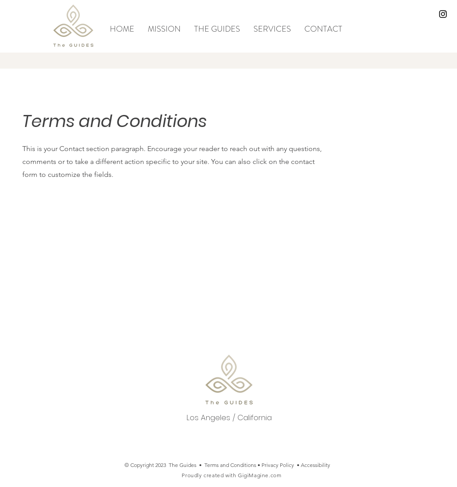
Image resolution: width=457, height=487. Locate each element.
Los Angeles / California (229, 417)
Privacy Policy (278, 465)
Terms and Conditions (230, 465)
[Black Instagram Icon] (443, 14)
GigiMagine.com (259, 475)
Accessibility (315, 465)
